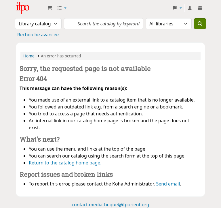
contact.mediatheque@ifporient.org (110, 204)
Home (29, 56)
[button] (50, 8)
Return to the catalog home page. (65, 163)
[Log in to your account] (190, 8)
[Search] (200, 23)
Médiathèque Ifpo (30, 8)
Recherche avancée (38, 34)
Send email (168, 184)
